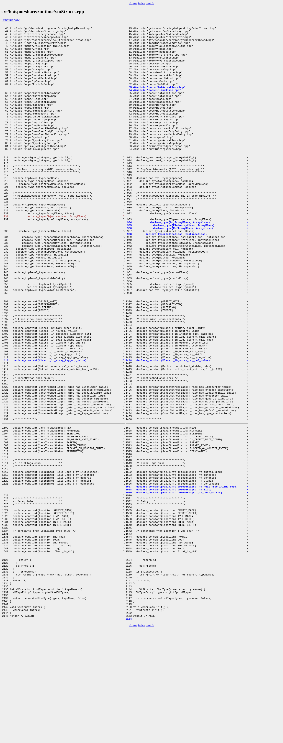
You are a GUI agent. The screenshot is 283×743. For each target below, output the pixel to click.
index (141, 3)
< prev (133, 3)
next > (150, 3)
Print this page (11, 20)
